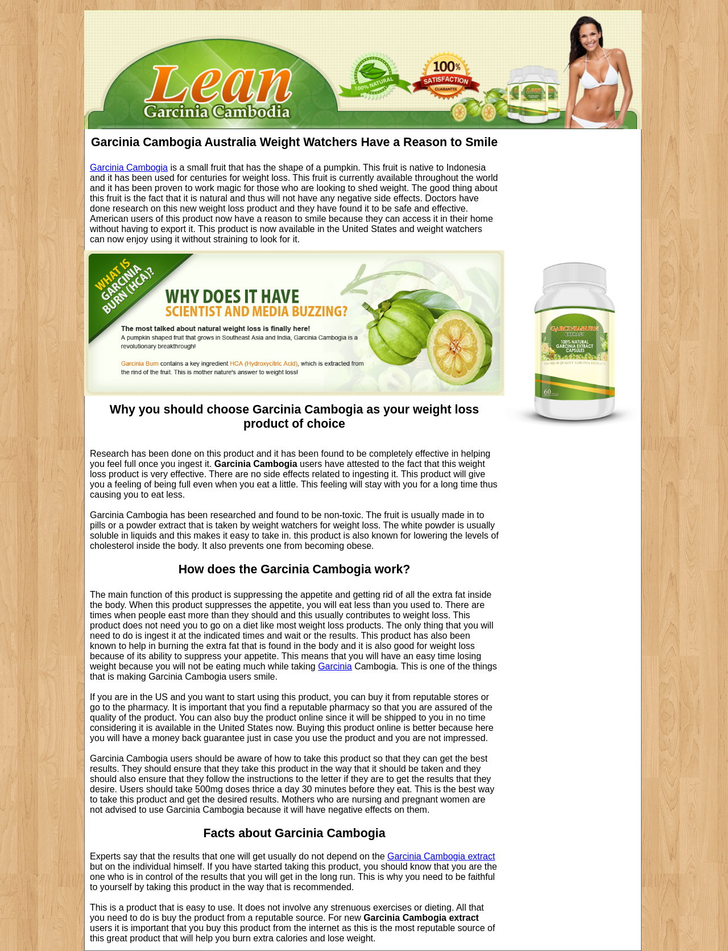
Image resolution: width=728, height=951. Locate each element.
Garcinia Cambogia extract (441, 856)
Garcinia (335, 666)
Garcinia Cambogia (129, 167)
